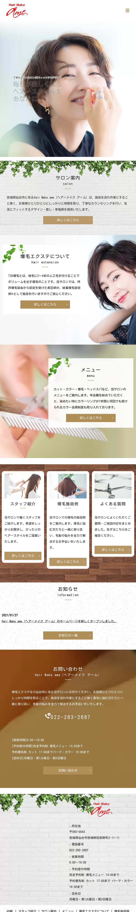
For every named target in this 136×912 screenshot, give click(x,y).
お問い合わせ (68, 770)
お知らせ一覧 (68, 635)
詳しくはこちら (45, 304)
